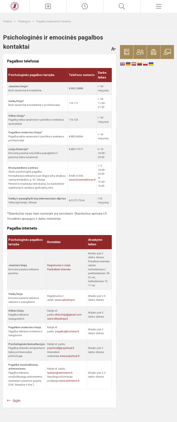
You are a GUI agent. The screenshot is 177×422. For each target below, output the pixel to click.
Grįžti (16, 401)
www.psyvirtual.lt (70, 356)
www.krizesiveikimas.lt (82, 179)
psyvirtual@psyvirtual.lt (60, 348)
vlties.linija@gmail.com (68, 314)
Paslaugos (24, 21)
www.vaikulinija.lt (65, 299)
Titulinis (8, 21)
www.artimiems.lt (69, 380)
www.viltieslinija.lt (57, 318)
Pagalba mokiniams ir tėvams (53, 21)
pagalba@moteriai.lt (67, 331)
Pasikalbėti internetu (59, 269)
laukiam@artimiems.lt (60, 372)
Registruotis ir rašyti (59, 265)
